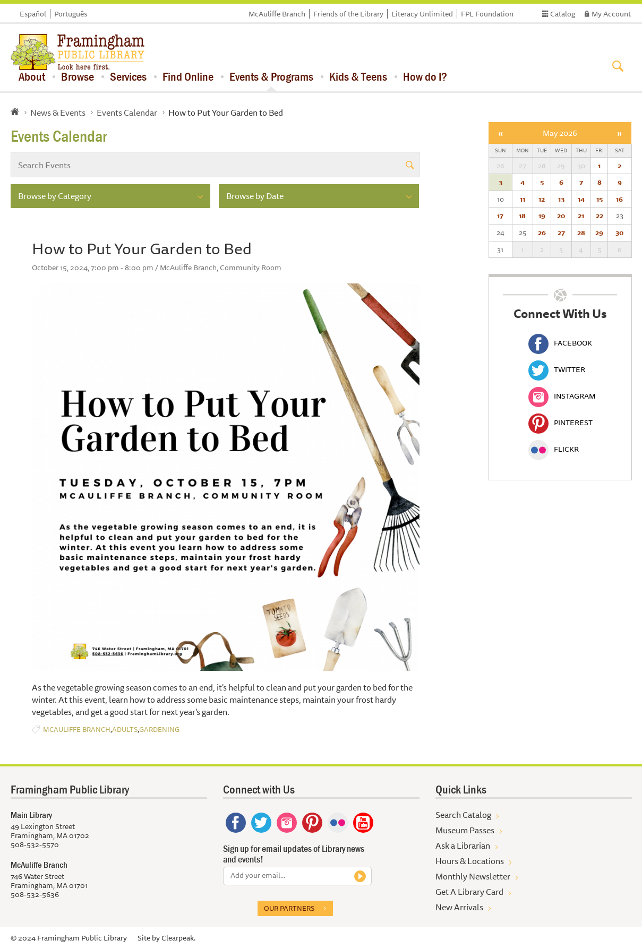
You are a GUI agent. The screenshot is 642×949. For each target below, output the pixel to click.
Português (70, 14)
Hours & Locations (469, 861)
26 (542, 232)
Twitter (556, 369)
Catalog (562, 14)
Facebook (560, 343)
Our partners (289, 908)
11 (522, 199)
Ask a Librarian (462, 845)
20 (561, 215)
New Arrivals (459, 907)
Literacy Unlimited (422, 14)
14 (581, 199)
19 (541, 215)
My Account (611, 14)
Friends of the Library (348, 14)
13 (561, 199)
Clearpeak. (178, 938)
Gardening (159, 730)
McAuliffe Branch (277, 14)
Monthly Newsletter (472, 876)
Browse (77, 76)
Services (128, 76)
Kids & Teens (358, 76)
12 (541, 199)
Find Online (187, 76)
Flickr (553, 449)
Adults (125, 730)
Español (33, 14)
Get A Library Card (469, 891)
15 (599, 199)
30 (619, 232)
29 (599, 232)
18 (522, 215)
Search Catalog (463, 814)
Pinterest (560, 422)
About (32, 76)
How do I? (425, 76)
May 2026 (560, 133)
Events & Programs (271, 76)
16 (619, 199)
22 (599, 215)
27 (561, 232)
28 (581, 232)
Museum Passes (464, 830)
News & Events (57, 112)
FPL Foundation (487, 14)
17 (500, 215)
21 (581, 215)
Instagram (561, 396)
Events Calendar (127, 112)
